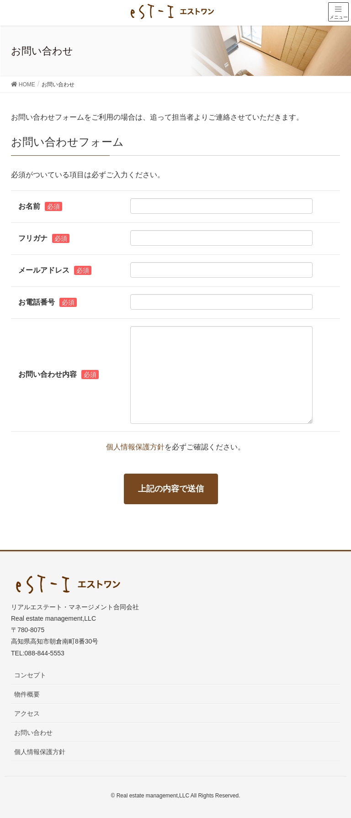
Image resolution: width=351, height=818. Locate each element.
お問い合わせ (33, 732)
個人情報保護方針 (135, 447)
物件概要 (27, 694)
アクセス (27, 713)
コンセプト (30, 675)
